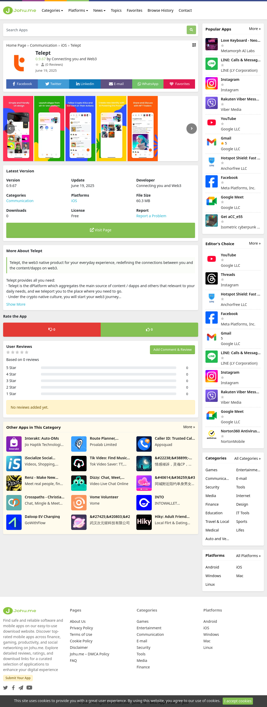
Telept (76, 45)
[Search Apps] (95, 30)
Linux (210, 584)
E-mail (241, 478)
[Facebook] (12, 686)
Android (212, 567)
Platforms (76, 10)
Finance (212, 504)
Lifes (240, 530)
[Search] (191, 30)
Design (242, 504)
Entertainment (248, 469)
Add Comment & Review (172, 349)
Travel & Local (217, 521)
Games (211, 469)
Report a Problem (151, 215)
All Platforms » (248, 555)
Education (213, 512)
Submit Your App (18, 678)
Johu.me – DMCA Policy (89, 653)
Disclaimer (79, 647)
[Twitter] (5, 686)
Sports (241, 521)
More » (189, 427)
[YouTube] (28, 686)
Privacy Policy (81, 627)
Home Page (16, 45)
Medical (212, 530)
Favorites (134, 10)
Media (210, 495)
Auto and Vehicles (217, 538)
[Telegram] (19, 686)
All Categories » (247, 458)
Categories (51, 10)
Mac (239, 575)
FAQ (73, 660)
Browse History (160, 10)
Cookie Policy (81, 640)
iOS (64, 45)
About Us (78, 621)
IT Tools (242, 512)
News (98, 10)
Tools (240, 487)
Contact (185, 10)
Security (212, 487)
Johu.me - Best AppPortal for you (160, 702)
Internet (243, 495)
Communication (43, 45)
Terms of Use (81, 634)
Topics (116, 10)
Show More (16, 304)
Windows (213, 575)
